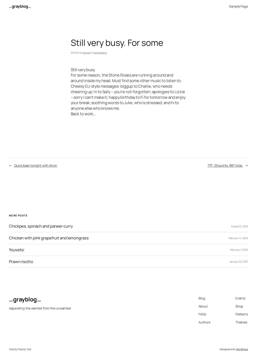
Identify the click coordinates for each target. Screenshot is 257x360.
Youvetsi (16, 250)
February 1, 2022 (239, 249)
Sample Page (238, 6)
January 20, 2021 (239, 261)
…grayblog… (20, 6)
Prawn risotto (21, 261)
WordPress (242, 349)
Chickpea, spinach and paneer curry (41, 226)
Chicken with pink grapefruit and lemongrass (49, 238)
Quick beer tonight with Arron (35, 165)
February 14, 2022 (238, 238)
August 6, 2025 (239, 226)
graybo (86, 52)
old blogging (100, 52)
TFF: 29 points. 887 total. (225, 165)
